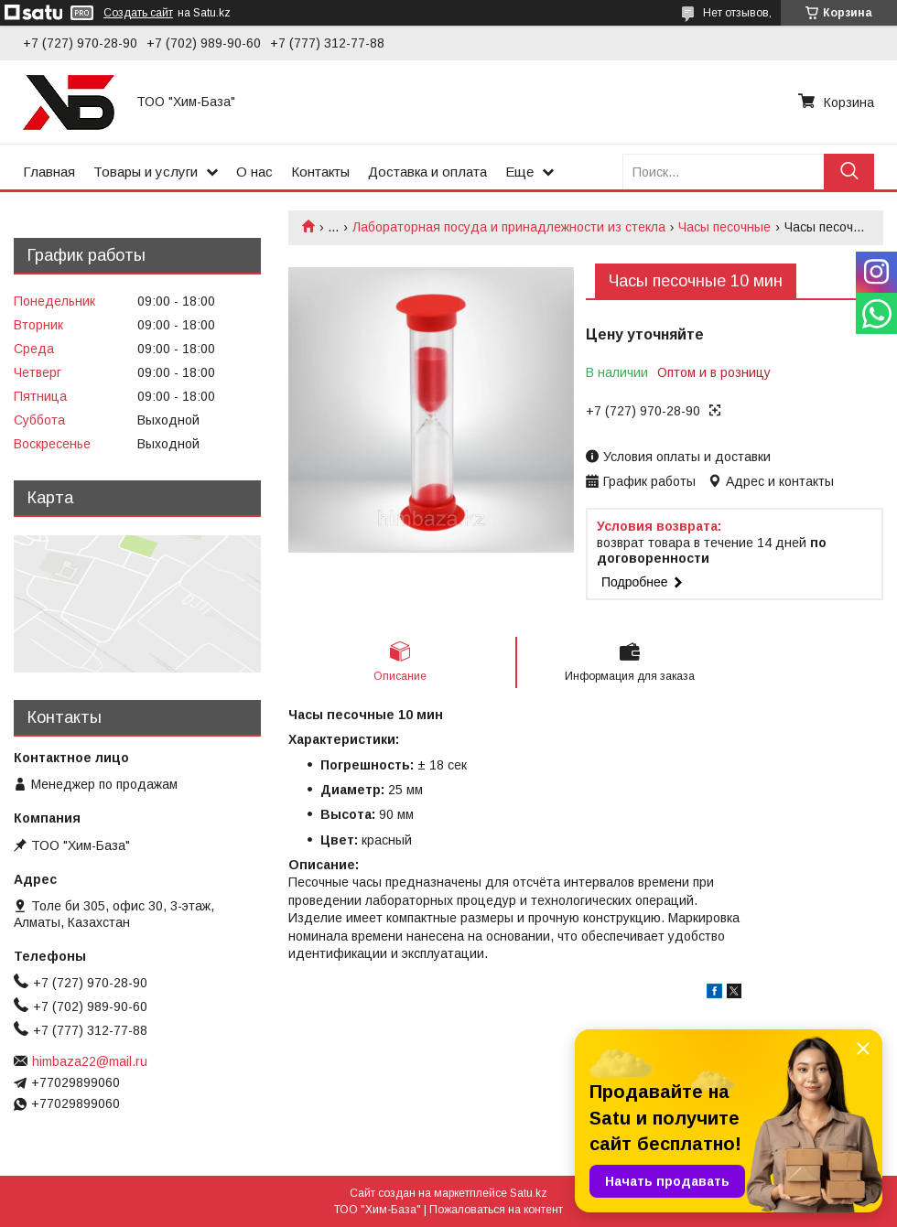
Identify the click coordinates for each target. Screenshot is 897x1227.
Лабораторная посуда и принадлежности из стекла (508, 227)
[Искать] (849, 171)
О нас (254, 171)
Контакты (320, 171)
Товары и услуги (145, 171)
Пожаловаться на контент (496, 1209)
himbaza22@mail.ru (89, 1061)
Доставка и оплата (427, 171)
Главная (49, 171)
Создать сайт (138, 12)
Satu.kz (528, 1193)
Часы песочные (724, 227)
